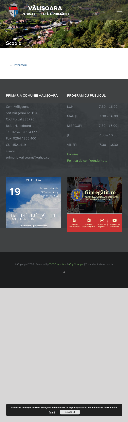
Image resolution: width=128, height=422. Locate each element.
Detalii (52, 412)
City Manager (76, 264)
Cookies (72, 154)
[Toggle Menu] (120, 10)
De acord (70, 412)
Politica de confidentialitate (87, 160)
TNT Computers (57, 264)
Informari (20, 65)
